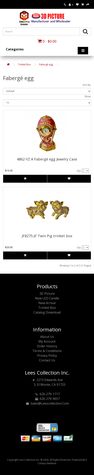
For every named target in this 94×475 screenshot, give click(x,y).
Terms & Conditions (47, 351)
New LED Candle (47, 298)
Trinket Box (24, 64)
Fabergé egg (46, 64)
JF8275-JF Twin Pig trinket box (47, 235)
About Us (47, 337)
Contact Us (47, 360)
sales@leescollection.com (47, 403)
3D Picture (47, 293)
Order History (47, 346)
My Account (47, 341)
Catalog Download (47, 312)
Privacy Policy (47, 355)
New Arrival (47, 303)
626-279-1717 (47, 394)
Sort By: (87, 85)
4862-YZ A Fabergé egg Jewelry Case (47, 159)
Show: (88, 96)
